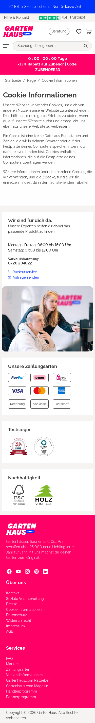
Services (15, 648)
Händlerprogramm (21, 691)
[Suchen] (86, 46)
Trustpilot (62, 17)
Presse (11, 604)
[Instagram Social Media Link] (27, 571)
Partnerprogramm (21, 697)
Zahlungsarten (18, 669)
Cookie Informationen (24, 610)
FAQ (9, 659)
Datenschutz (16, 615)
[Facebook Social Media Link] (9, 571)
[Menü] (6, 46)
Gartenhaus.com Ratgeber (28, 680)
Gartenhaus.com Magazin (27, 686)
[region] (47, 6)
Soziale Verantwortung (25, 599)
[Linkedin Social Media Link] (46, 571)
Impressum (15, 626)
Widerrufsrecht (18, 620)
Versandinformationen (24, 675)
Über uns (16, 582)
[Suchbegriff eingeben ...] (47, 46)
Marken (12, 664)
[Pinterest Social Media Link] (36, 571)
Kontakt (12, 593)
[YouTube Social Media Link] (18, 571)
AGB (9, 631)
